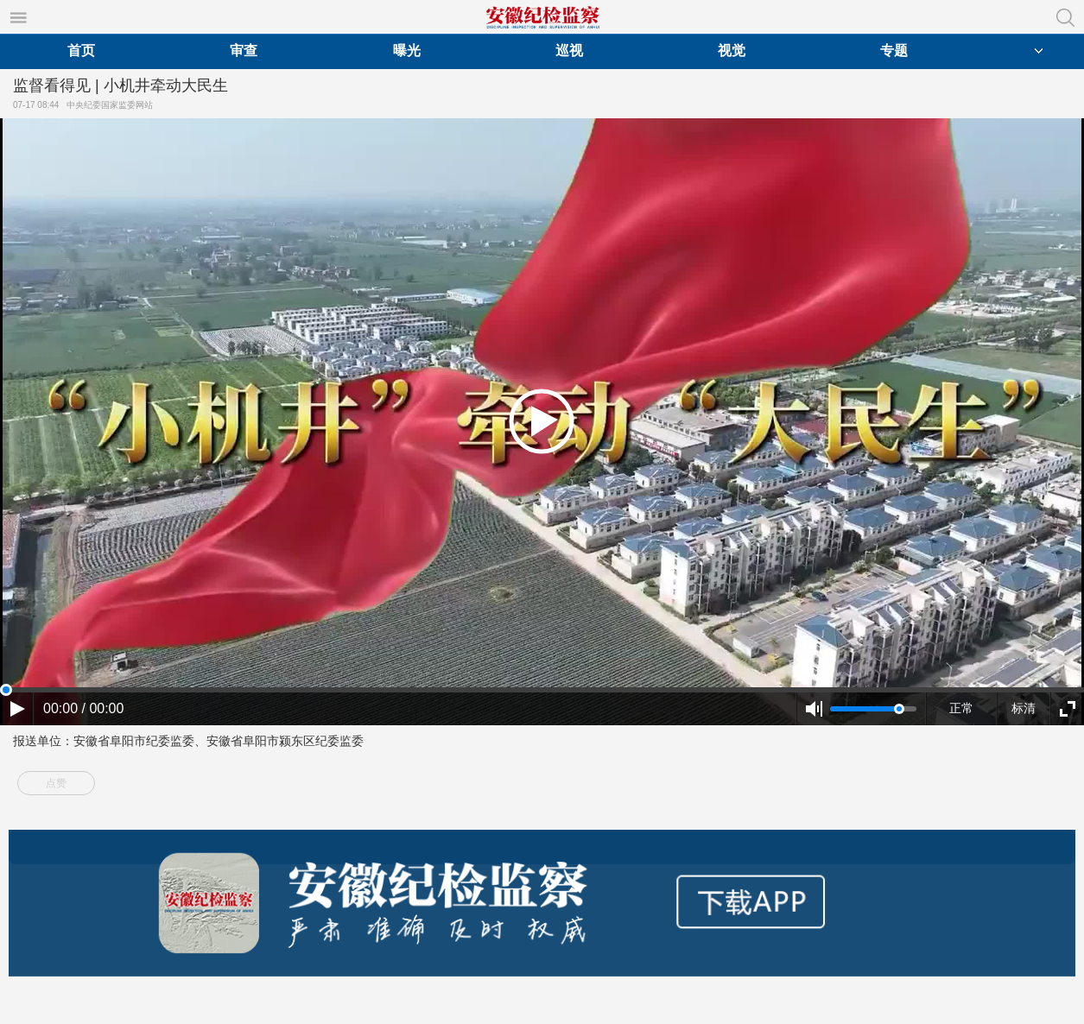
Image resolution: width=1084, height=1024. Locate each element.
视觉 (731, 50)
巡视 (569, 50)
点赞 (56, 783)
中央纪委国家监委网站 (112, 105)
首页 (81, 50)
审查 (243, 50)
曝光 (407, 50)
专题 (894, 50)
